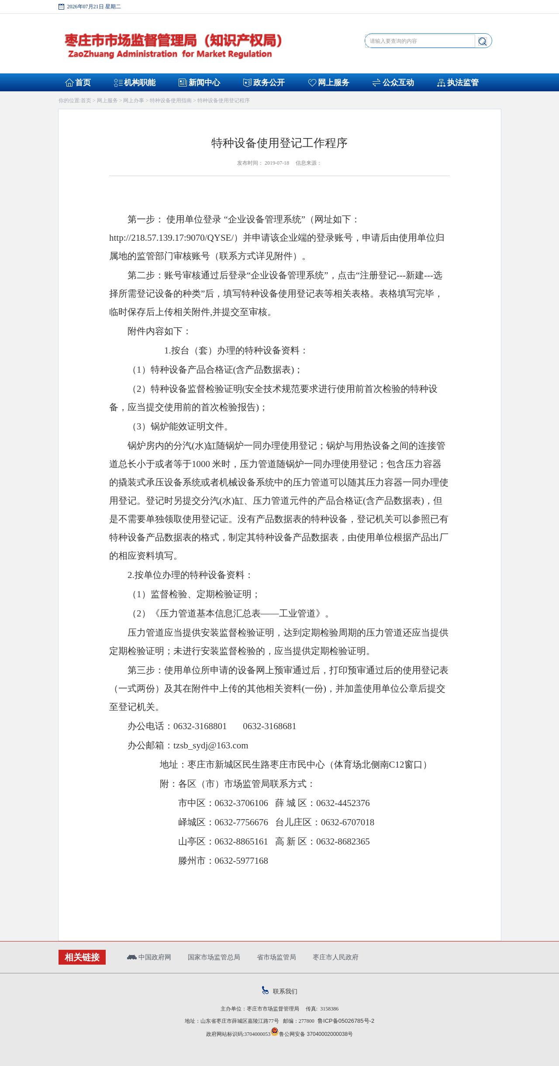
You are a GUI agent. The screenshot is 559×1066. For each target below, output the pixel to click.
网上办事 (133, 100)
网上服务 (333, 82)
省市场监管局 (276, 957)
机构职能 (139, 82)
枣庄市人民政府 (336, 957)
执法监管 (463, 82)
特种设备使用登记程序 (223, 100)
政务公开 (269, 82)
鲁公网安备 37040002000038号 (311, 1034)
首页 (83, 82)
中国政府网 (149, 957)
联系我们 (279, 991)
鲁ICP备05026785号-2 (344, 1021)
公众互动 (398, 82)
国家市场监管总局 (214, 957)
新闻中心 (204, 82)
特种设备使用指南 (171, 100)
